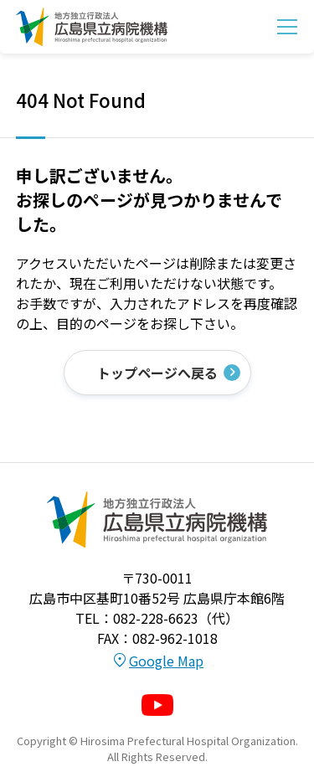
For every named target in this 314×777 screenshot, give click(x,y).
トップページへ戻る (157, 373)
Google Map (166, 661)
